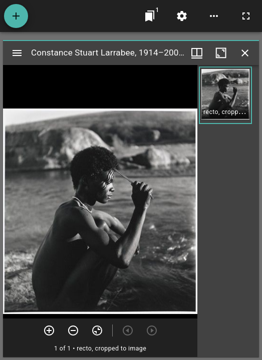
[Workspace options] (214, 16)
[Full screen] (246, 16)
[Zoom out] (73, 330)
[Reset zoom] (97, 330)
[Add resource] (16, 16)
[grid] (228, 211)
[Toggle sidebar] (17, 53)
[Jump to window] (150, 16)
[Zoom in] (49, 330)
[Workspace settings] (182, 16)
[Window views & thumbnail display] (197, 53)
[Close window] (245, 53)
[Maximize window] (221, 53)
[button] (225, 95)
